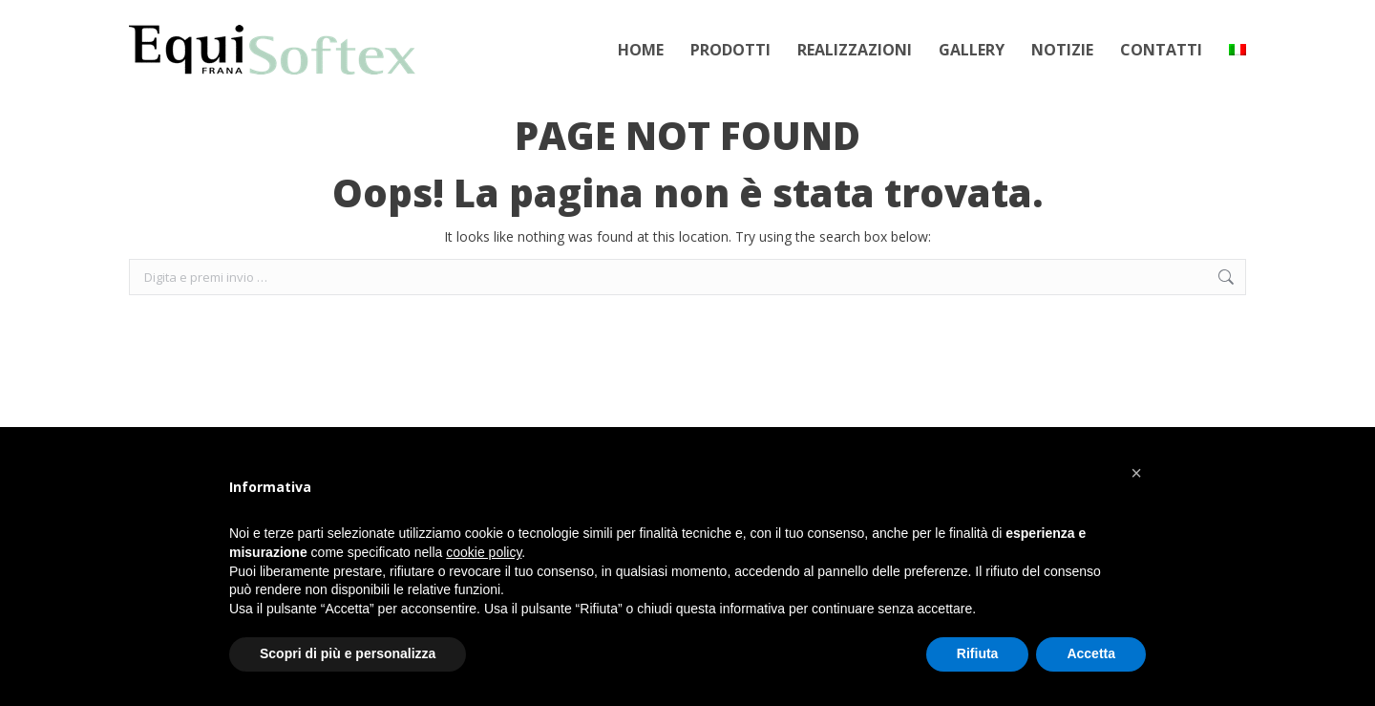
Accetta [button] (1091, 653)
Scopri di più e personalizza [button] (347, 653)
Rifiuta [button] (978, 653)
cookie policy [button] (483, 552)
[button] (1136, 473)
